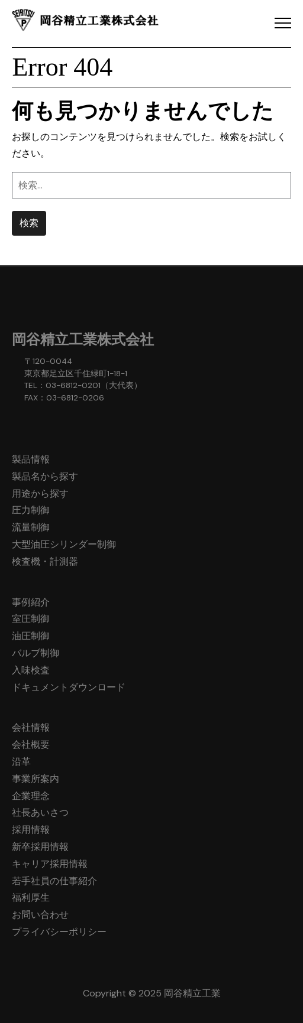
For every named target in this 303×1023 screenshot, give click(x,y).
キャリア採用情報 (50, 864)
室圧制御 (31, 619)
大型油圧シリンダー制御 (64, 544)
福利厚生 (31, 897)
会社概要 (31, 744)
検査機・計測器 (45, 561)
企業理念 (31, 796)
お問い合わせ (40, 914)
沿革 (21, 761)
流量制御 (31, 527)
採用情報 (31, 829)
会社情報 (31, 727)
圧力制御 (31, 510)
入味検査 (31, 670)
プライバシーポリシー (59, 932)
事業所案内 (35, 779)
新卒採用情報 (40, 846)
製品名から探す (45, 476)
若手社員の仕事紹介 (54, 881)
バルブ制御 (35, 653)
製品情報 (31, 459)
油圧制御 (31, 636)
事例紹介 (31, 602)
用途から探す (40, 493)
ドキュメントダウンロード (68, 687)
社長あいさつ (40, 812)
